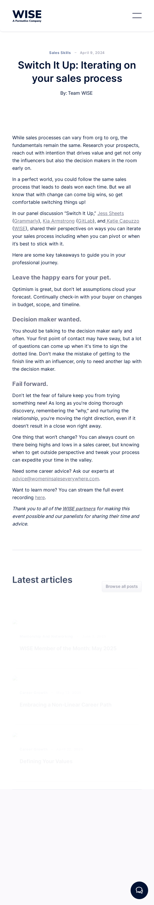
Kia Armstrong (59, 221)
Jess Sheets (110, 213)
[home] (27, 15)
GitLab (85, 221)
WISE (19, 228)
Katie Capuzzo (122, 221)
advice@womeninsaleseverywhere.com (55, 479)
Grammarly (26, 221)
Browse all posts (122, 586)
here (40, 497)
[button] (137, 15)
